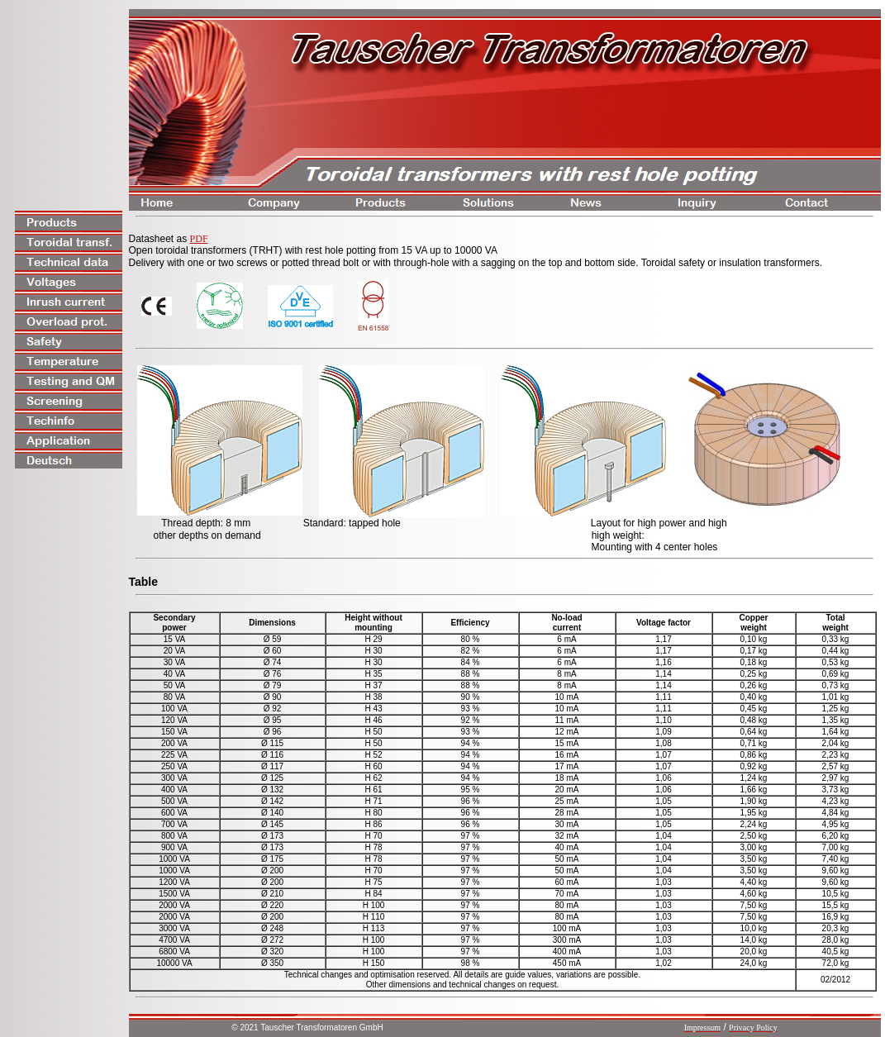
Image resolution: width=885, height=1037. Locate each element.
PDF (199, 239)
